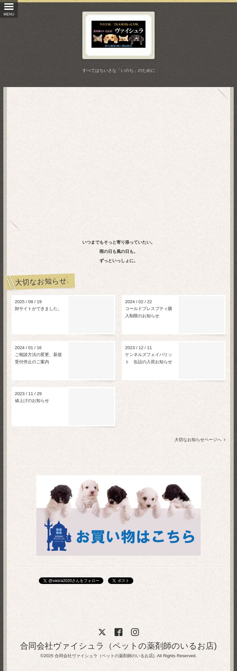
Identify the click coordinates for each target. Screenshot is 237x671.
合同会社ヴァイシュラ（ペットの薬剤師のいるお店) (118, 645)
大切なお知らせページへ (199, 439)
